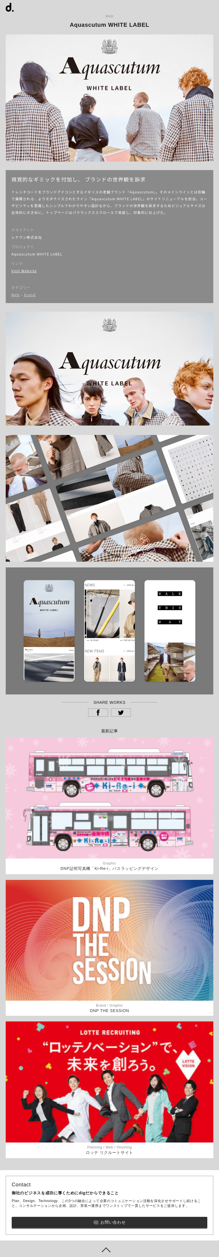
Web (15, 294)
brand (29, 294)
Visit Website (24, 270)
